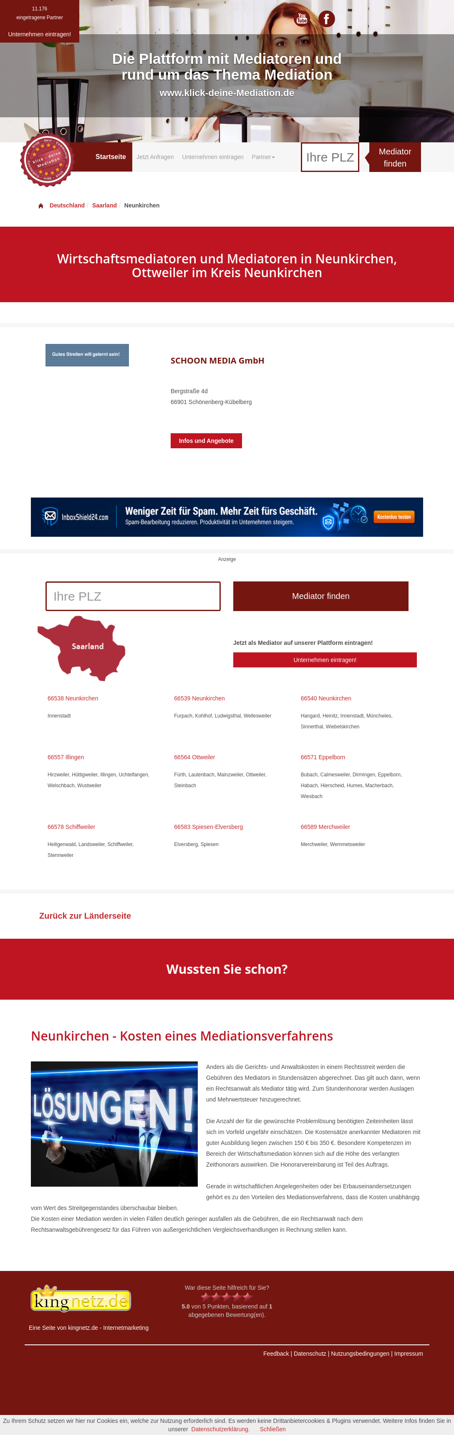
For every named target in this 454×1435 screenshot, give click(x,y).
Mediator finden (395, 157)
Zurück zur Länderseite (85, 915)
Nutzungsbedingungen (360, 1353)
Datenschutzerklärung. (221, 1429)
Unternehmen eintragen (212, 157)
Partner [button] (263, 157)
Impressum (408, 1353)
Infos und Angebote (206, 440)
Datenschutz (310, 1353)
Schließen (273, 1429)
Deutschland (61, 205)
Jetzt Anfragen (155, 157)
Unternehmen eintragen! (324, 660)
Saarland (104, 205)
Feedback (276, 1353)
